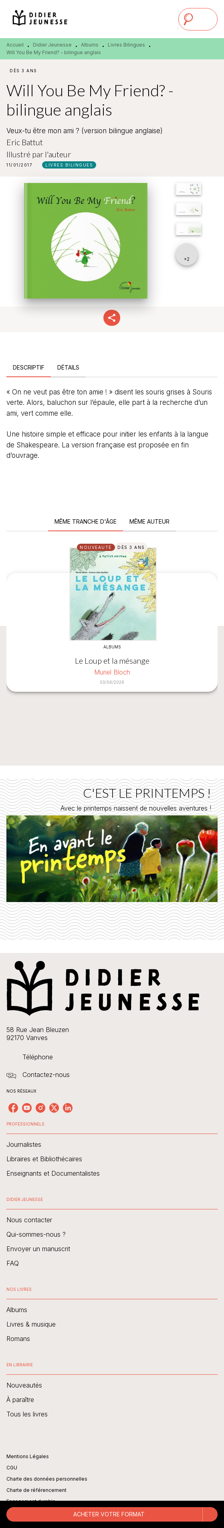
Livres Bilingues (126, 45)
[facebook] (13, 1108)
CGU (11, 1468)
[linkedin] (68, 1108)
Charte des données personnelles (46, 1479)
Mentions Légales (27, 1456)
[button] (69, 165)
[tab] (28, 367)
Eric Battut (24, 142)
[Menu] (198, 19)
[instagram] (40, 1108)
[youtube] (27, 1108)
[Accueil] (40, 19)
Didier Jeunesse (52, 45)
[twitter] (54, 1108)
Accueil (15, 45)
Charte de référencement (36, 1490)
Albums (90, 45)
